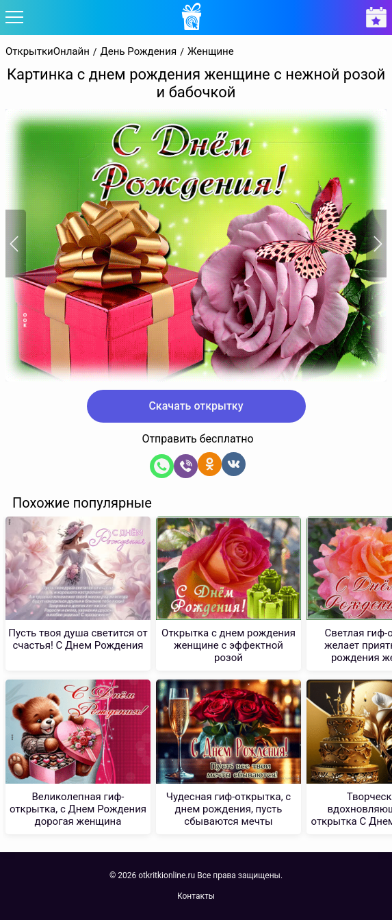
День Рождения (139, 52)
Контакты (196, 896)
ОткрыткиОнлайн (47, 52)
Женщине (210, 52)
